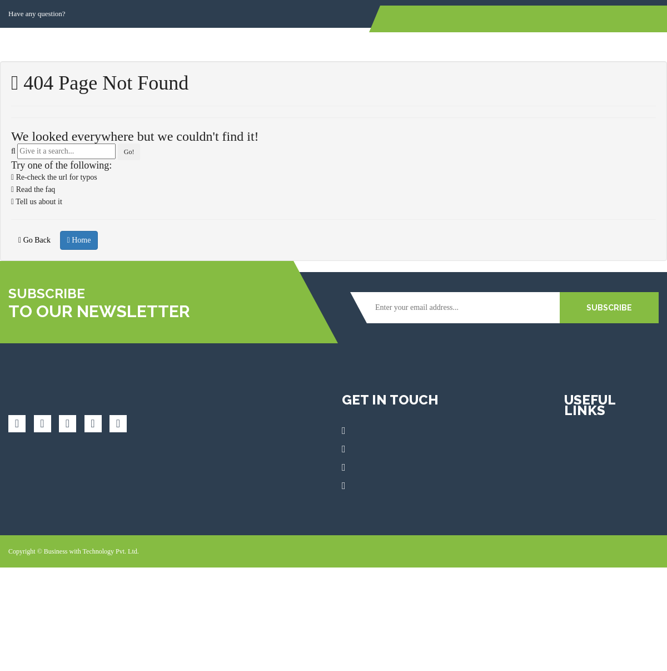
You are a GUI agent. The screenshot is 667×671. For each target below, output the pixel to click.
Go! (129, 152)
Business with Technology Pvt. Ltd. (91, 551)
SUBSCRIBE (609, 307)
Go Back (34, 240)
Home (79, 240)
